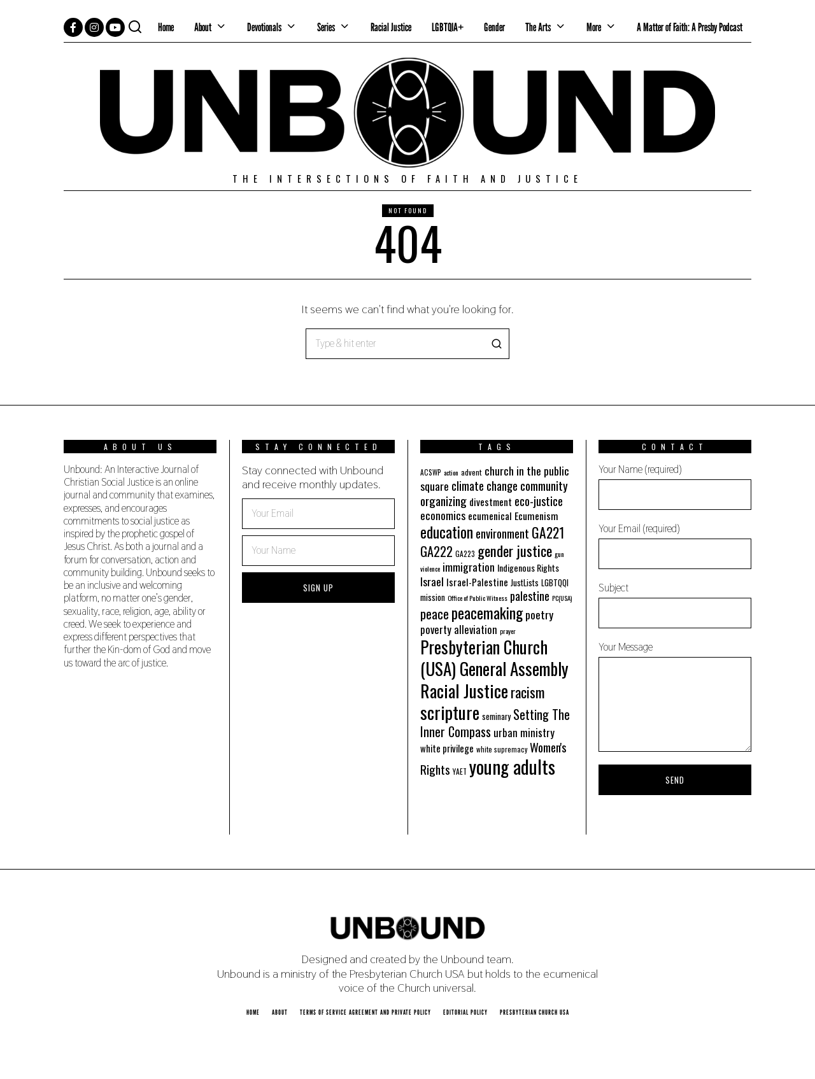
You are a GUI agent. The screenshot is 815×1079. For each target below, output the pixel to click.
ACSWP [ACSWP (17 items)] (430, 472)
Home (166, 27)
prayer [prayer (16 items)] (508, 631)
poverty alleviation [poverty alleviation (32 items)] (458, 629)
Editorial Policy (465, 1012)
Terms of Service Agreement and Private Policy (365, 1012)
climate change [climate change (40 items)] (484, 485)
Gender (494, 27)
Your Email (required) (675, 545)
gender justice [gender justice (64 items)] (515, 550)
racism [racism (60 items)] (528, 691)
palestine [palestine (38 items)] (529, 595)
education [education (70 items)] (446, 532)
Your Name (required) (675, 486)
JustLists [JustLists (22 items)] (525, 582)
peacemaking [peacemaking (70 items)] (487, 613)
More (593, 27)
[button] (494, 343)
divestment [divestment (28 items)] (490, 502)
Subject (675, 604)
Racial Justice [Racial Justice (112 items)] (464, 690)
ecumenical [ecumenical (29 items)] (490, 515)
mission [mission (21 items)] (432, 597)
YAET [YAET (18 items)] (460, 771)
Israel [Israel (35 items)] (432, 581)
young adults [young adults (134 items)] (512, 766)
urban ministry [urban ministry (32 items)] (524, 732)
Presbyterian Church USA (534, 1012)
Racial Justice (391, 27)
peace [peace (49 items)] (434, 613)
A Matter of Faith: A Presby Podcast (689, 27)
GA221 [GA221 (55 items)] (548, 532)
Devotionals (264, 27)
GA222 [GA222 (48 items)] (436, 551)
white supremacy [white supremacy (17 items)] (501, 749)
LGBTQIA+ (448, 27)
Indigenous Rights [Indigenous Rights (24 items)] (528, 567)
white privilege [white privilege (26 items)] (447, 748)
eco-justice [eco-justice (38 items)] (538, 500)
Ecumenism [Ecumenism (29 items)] (536, 515)
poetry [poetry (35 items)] (539, 614)
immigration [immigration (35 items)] (469, 566)
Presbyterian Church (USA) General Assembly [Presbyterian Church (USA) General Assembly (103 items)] (494, 657)
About (202, 27)
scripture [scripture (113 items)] (449, 712)
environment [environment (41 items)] (502, 533)
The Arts (538, 27)
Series (326, 27)
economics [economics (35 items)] (442, 515)
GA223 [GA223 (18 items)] (465, 553)
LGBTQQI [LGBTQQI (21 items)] (555, 583)
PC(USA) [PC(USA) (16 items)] (562, 598)
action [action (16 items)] (451, 472)
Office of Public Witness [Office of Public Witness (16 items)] (477, 598)
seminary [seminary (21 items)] (496, 716)
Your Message (675, 696)
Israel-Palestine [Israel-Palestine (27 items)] (477, 582)
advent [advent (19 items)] (471, 472)
